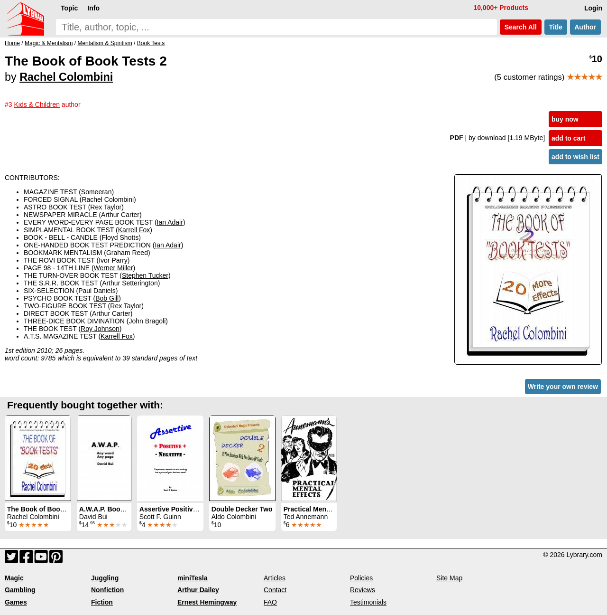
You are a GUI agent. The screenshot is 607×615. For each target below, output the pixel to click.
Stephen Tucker (145, 275)
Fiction (102, 602)
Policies (361, 578)
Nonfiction (107, 590)
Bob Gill (107, 298)
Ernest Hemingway (207, 602)
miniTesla (192, 578)
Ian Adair (170, 222)
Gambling (20, 590)
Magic (14, 578)
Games (16, 602)
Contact (275, 590)
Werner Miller (113, 268)
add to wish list (575, 157)
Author (585, 27)
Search (521, 27)
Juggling (105, 578)
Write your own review (563, 386)
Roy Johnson (100, 328)
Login (593, 8)
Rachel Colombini (66, 77)
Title (555, 27)
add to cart (569, 138)
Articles (274, 578)
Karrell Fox (134, 230)
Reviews (362, 590)
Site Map (449, 578)
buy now (565, 119)
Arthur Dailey (198, 590)
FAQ (270, 602)
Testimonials (368, 602)
